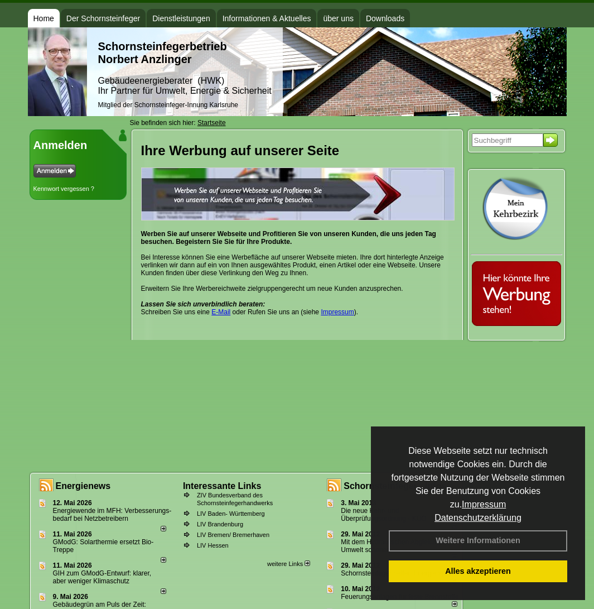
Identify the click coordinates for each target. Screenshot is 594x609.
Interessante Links (222, 486)
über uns (338, 18)
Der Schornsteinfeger (103, 18)
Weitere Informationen (478, 540)
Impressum (484, 504)
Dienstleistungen (181, 18)
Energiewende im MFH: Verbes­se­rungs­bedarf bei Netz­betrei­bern (112, 514)
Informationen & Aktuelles (267, 18)
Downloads (385, 18)
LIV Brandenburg (220, 524)
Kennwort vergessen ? (63, 188)
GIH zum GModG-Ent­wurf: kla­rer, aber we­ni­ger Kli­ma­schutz (102, 577)
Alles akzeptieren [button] (478, 571)
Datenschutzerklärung (477, 517)
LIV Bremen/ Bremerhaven (233, 534)
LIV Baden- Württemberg (231, 513)
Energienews (83, 486)
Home (43, 18)
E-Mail (220, 312)
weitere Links (288, 563)
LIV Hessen (213, 545)
